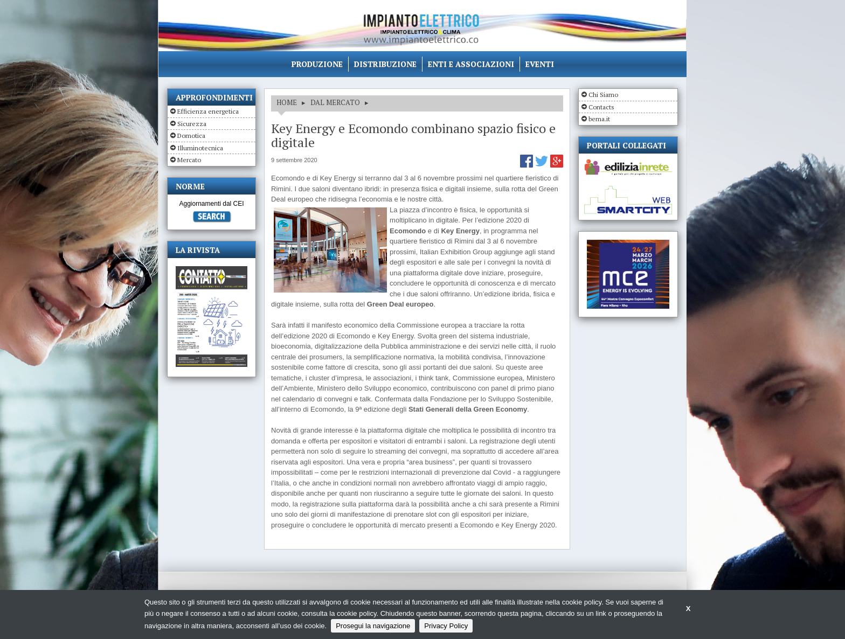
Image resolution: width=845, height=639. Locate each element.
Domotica (191, 135)
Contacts (601, 107)
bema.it (599, 119)
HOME (286, 102)
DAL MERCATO (335, 102)
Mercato (189, 160)
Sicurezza (191, 124)
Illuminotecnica (200, 148)
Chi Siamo (603, 95)
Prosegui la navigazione (373, 626)
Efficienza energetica (208, 111)
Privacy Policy (446, 626)
